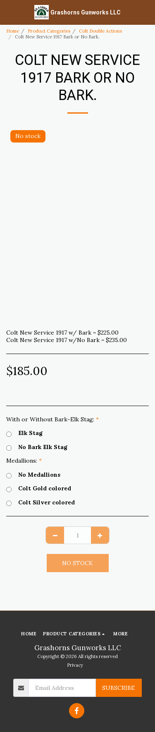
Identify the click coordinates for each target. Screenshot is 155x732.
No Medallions (33, 475)
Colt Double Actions (100, 31)
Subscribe (118, 688)
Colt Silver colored (40, 502)
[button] (9, 12)
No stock (77, 563)
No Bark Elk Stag (36, 447)
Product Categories (49, 31)
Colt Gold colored (38, 488)
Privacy (75, 665)
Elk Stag (24, 433)
